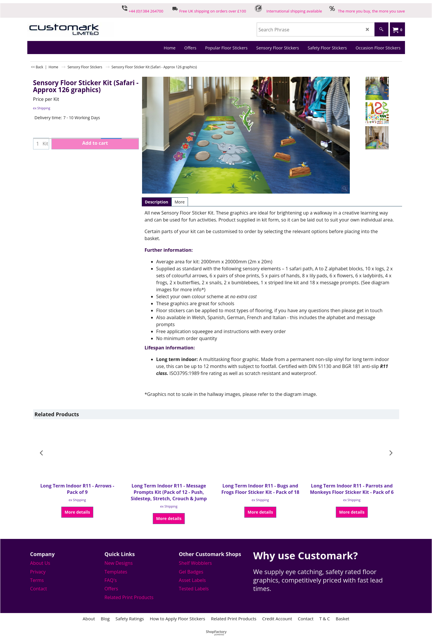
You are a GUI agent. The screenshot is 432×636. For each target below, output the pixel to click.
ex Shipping (41, 108)
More (180, 202)
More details (77, 512)
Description (157, 202)
